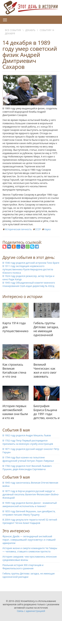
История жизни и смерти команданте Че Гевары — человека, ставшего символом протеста (29, 550)
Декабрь (30, 30)
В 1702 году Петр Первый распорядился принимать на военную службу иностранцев (27, 442)
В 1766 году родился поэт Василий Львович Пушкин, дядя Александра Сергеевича (27, 467)
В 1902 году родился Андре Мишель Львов (26, 435)
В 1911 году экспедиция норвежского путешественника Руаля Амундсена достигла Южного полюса (27, 269)
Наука (47, 229)
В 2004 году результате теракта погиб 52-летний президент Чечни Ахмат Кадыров (29, 521)
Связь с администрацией (31, 611)
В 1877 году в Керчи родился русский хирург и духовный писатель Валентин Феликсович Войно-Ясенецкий (30, 494)
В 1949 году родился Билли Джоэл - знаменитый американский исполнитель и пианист (29, 504)
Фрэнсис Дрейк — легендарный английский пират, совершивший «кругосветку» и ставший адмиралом (29, 540)
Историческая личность (18, 229)
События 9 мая (16, 477)
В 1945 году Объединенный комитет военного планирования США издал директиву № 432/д (28, 284)
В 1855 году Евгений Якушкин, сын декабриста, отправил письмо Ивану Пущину (29, 513)
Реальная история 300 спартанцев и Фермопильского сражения (22, 566)
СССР (38, 229)
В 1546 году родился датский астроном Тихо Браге (30, 262)
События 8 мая (16, 430)
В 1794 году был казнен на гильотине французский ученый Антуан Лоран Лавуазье (28, 459)
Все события (13, 30)
